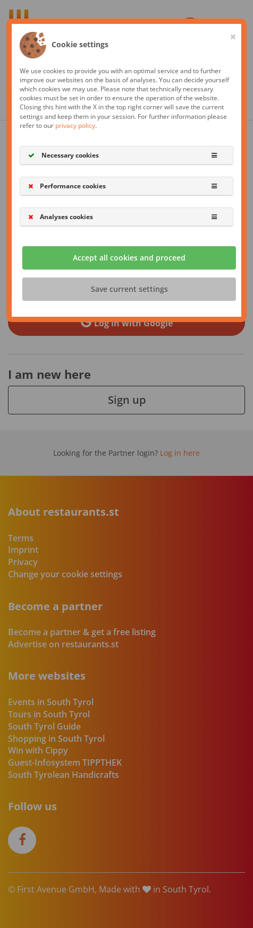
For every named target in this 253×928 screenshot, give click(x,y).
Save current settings (129, 289)
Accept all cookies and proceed (129, 258)
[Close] (233, 34)
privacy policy (75, 125)
